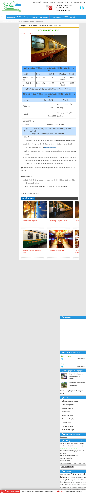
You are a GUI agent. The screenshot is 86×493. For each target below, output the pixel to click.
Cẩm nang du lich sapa (70, 401)
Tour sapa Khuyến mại (78, 2)
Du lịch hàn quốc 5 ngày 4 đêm (70, 451)
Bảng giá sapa (65, 474)
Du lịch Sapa (66, 412)
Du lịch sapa (11, 17)
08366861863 (39, 491)
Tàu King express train (57, 250)
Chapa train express (30, 221)
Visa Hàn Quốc (65, 460)
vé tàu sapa (78, 443)
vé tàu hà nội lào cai (66, 443)
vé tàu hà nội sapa (76, 446)
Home (3, 17)
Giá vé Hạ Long (73, 482)
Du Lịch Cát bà (74, 477)
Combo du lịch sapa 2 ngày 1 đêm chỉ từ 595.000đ (76, 376)
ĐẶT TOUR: (69, 491)
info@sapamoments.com (50, 147)
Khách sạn (34, 17)
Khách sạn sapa (67, 415)
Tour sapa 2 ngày (68, 419)
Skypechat (49, 491)
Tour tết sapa (66, 422)
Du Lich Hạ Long (56, 17)
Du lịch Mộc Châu (78, 480)
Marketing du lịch (65, 463)
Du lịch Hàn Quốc (66, 458)
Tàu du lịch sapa (67, 426)
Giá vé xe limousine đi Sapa (69, 456)
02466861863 (29, 491)
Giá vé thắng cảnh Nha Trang (76, 484)
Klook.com (63, 437)
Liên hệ (52, 2)
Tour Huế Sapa (77, 487)
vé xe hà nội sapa (68, 430)
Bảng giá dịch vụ (63, 2)
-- (34, 491)
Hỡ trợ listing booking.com (9, 21)
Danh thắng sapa (68, 404)
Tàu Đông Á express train (58, 221)
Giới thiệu (45, 2)
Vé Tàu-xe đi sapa (23, 17)
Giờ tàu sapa (44, 17)
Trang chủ (36, 2)
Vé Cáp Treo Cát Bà (78, 463)
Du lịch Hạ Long (67, 408)
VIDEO (66, 17)
